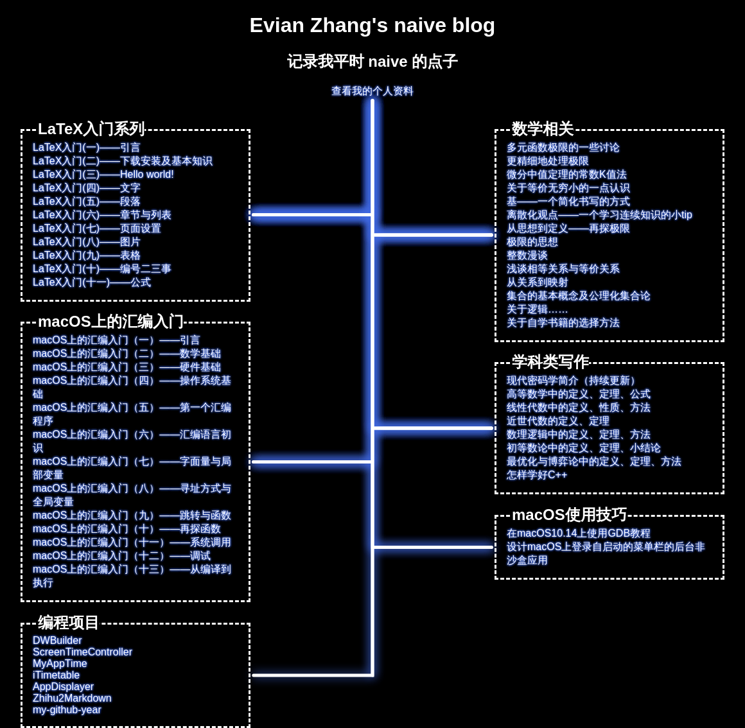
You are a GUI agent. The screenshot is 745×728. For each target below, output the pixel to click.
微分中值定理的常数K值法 (567, 174)
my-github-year (67, 709)
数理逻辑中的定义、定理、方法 (579, 434)
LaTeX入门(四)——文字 (87, 187)
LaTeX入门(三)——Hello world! (103, 174)
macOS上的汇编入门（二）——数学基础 (127, 353)
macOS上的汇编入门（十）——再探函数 (127, 528)
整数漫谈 (527, 255)
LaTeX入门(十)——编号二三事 (102, 268)
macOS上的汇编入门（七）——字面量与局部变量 (132, 468)
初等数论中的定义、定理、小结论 (584, 447)
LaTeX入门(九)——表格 (87, 255)
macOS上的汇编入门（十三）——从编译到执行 (132, 576)
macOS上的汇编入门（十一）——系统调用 (132, 542)
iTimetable (56, 675)
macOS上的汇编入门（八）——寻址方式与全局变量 (132, 495)
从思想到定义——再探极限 (568, 228)
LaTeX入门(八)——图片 (87, 241)
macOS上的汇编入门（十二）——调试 (122, 555)
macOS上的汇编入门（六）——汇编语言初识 (132, 441)
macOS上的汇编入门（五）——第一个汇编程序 (132, 414)
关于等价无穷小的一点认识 (568, 187)
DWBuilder (57, 640)
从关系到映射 (537, 282)
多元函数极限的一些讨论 (563, 147)
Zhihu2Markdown (72, 698)
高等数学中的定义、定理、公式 (579, 393)
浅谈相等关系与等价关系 (563, 268)
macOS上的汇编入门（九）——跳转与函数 (132, 515)
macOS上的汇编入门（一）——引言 (116, 339)
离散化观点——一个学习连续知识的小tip (599, 214)
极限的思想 (532, 241)
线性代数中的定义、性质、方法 (579, 407)
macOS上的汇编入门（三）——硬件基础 (127, 366)
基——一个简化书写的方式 (568, 201)
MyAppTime (60, 663)
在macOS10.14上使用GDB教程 (579, 533)
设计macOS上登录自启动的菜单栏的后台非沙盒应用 (606, 553)
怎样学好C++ (537, 474)
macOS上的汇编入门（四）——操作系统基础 (132, 387)
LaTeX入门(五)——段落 (87, 201)
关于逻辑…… (537, 309)
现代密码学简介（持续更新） (573, 380)
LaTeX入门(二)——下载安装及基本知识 (123, 160)
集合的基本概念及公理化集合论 (579, 295)
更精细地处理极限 (548, 160)
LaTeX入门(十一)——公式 (92, 282)
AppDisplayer (63, 686)
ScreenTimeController (82, 651)
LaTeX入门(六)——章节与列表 (102, 214)
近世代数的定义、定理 (558, 420)
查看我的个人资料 (372, 90)
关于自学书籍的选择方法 (563, 322)
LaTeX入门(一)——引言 (87, 147)
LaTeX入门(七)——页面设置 (97, 228)
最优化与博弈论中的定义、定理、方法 (594, 461)
